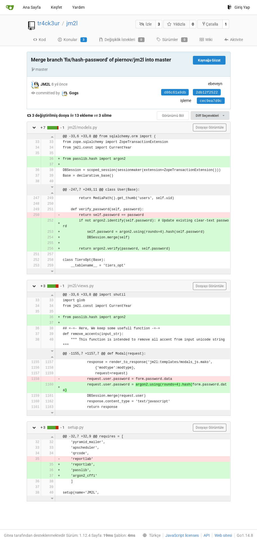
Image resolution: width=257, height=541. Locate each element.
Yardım (78, 7)
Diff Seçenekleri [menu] (210, 116)
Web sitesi (223, 535)
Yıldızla (176, 24)
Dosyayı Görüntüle (210, 127)
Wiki (205, 39)
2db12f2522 (207, 92)
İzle (145, 24)
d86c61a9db (175, 92)
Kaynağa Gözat (209, 60)
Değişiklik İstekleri (122, 39)
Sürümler (172, 39)
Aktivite (233, 39)
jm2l (72, 23)
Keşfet (56, 7)
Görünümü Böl (173, 116)
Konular (72, 39)
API (207, 535)
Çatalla (210, 24)
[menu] (150, 535)
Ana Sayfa (32, 7)
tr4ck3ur (48, 23)
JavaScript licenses (182, 535)
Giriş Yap (238, 7)
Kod (39, 39)
